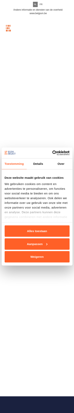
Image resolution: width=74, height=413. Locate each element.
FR (41, 4)
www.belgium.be (38, 13)
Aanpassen (37, 243)
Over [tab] (61, 163)
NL (35, 4)
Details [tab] (38, 163)
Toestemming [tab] (14, 163)
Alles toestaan (37, 231)
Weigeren (37, 256)
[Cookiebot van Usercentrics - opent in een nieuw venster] (52, 152)
